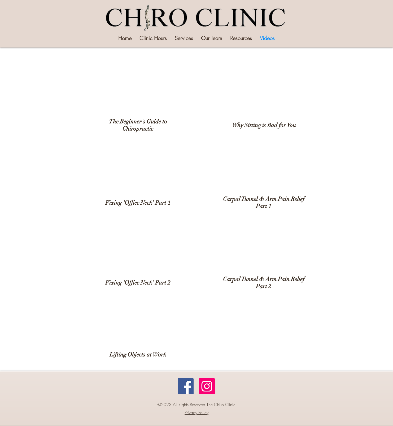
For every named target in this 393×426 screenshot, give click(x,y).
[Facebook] (186, 386)
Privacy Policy (196, 412)
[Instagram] (207, 386)
